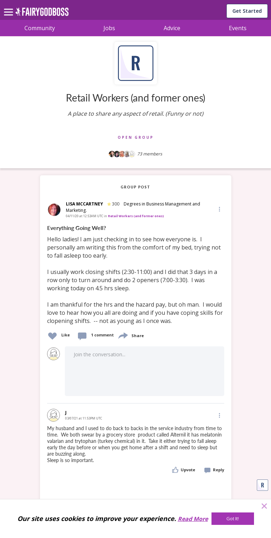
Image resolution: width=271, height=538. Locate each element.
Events (238, 28)
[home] (42, 13)
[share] (122, 335)
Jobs (109, 28)
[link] (135, 275)
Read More (193, 519)
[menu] (9, 6)
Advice (172, 28)
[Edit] (219, 209)
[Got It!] (232, 518)
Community (39, 28)
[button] (219, 208)
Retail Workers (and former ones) (136, 216)
